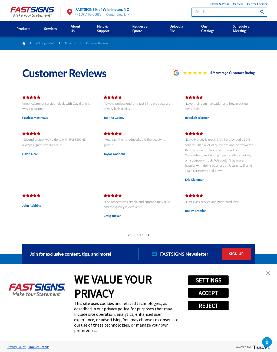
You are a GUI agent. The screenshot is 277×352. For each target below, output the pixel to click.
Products (23, 29)
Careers (238, 4)
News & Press (219, 4)
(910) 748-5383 (88, 14)
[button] (267, 342)
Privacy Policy (16, 347)
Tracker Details (38, 347)
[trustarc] (261, 346)
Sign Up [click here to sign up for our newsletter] (236, 254)
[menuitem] (23, 29)
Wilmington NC (45, 43)
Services (50, 29)
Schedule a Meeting (241, 28)
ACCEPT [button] (208, 293)
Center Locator (257, 4)
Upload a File (176, 28)
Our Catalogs (208, 28)
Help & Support (103, 28)
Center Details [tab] (118, 14)
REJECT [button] (208, 306)
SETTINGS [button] (208, 280)
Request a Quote (139, 28)
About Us (75, 28)
